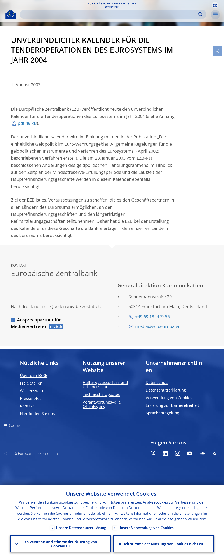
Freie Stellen (31, 383)
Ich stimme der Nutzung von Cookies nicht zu (163, 544)
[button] (215, 5)
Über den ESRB (33, 375)
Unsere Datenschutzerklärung (81, 527)
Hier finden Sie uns (37, 413)
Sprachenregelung (162, 413)
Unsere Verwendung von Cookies (146, 527)
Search (200, 14)
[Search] (109, 14)
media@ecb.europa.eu (158, 326)
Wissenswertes (33, 390)
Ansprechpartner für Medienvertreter (36, 323)
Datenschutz (157, 382)
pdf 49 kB (27, 123)
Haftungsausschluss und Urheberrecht (105, 384)
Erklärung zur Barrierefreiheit (172, 405)
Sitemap (14, 425)
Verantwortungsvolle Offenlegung (102, 404)
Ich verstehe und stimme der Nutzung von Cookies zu (60, 544)
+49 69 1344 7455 (152, 316)
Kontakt (27, 406)
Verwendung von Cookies (169, 397)
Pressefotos (31, 398)
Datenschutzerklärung (166, 390)
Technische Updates (101, 394)
